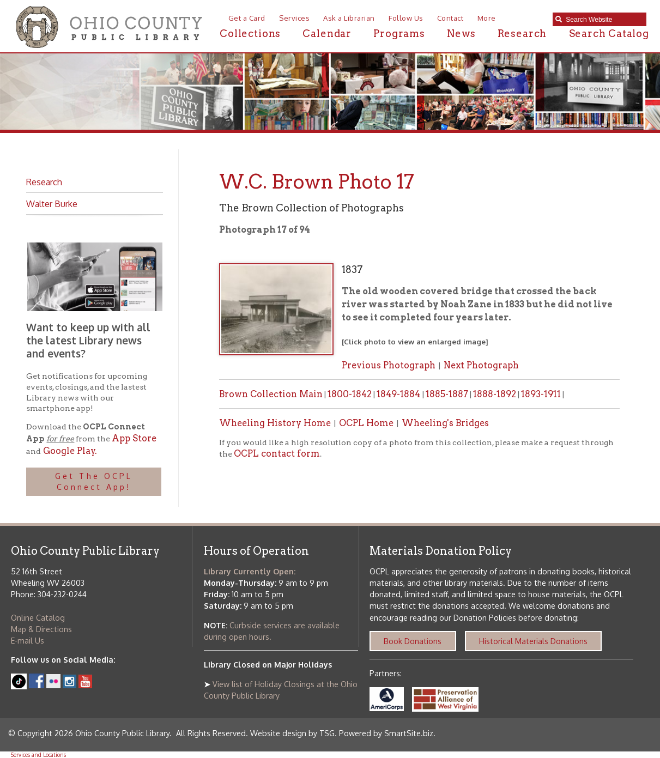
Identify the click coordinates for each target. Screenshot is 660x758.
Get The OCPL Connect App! (93, 481)
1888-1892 (494, 394)
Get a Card (246, 18)
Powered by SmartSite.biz (386, 733)
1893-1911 (541, 394)
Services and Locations (38, 754)
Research (522, 33)
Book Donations (412, 641)
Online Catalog (38, 617)
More (486, 18)
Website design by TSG (292, 733)
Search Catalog (609, 33)
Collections (250, 33)
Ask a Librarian (349, 18)
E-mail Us (27, 640)
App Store (134, 438)
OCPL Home (366, 422)
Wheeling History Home (275, 422)
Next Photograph (481, 365)
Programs (399, 33)
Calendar (326, 33)
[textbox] (603, 19)
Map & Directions (41, 629)
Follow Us (406, 18)
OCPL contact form (277, 453)
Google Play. (69, 450)
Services (294, 18)
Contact (450, 18)
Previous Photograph (388, 365)
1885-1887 (447, 394)
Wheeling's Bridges (445, 422)
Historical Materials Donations (533, 641)
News (461, 33)
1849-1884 (399, 394)
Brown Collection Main (271, 394)
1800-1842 (350, 394)
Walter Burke (51, 203)
